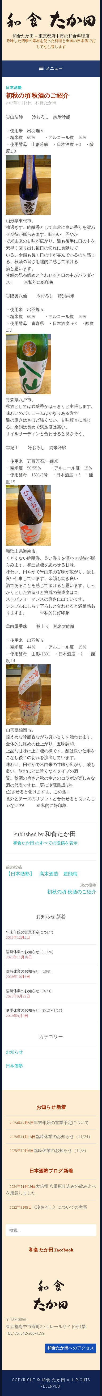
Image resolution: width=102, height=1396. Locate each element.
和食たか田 (46, 103)
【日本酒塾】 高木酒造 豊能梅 (42, 870)
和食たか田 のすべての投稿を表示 (45, 842)
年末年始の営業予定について (30, 932)
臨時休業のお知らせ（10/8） (30, 971)
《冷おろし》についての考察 (59, 1207)
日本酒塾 (14, 87)
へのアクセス (70, 1348)
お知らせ (14, 1051)
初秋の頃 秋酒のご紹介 (71, 888)
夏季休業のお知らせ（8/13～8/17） (35, 1010)
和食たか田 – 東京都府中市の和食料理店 (51, 36)
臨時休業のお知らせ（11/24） (31, 951)
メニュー (54, 68)
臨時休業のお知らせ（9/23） (30, 990)
